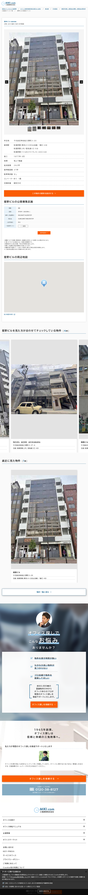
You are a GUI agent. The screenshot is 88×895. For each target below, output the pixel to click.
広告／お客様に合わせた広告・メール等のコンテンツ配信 (22, 886)
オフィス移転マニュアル (12, 828)
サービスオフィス (9, 857)
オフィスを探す (9, 822)
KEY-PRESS (8, 853)
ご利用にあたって (10, 865)
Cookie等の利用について (20, 877)
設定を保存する (44, 891)
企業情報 (6, 835)
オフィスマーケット (10, 841)
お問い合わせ (8, 849)
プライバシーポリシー (11, 861)
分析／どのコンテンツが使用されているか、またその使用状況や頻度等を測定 (29, 883)
